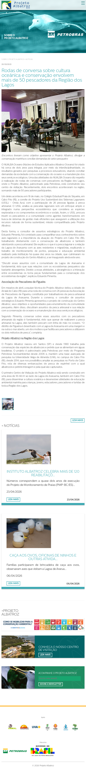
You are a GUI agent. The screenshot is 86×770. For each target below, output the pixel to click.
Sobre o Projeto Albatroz (12, 59)
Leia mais (77, 420)
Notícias (29, 59)
